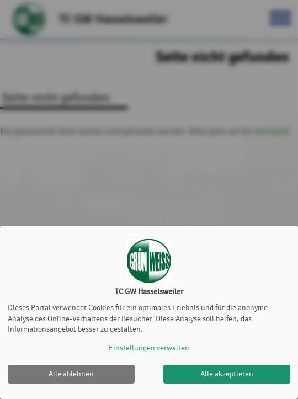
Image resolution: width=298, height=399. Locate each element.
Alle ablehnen (71, 374)
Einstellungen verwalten (149, 348)
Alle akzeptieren (226, 374)
